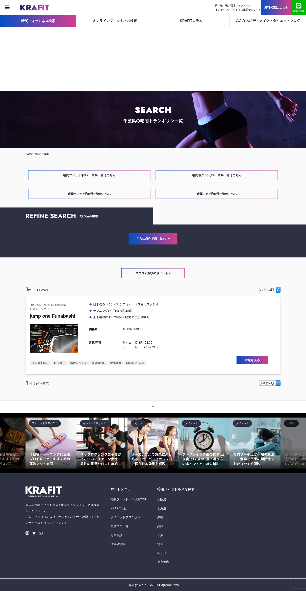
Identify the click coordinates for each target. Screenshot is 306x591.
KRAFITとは (118, 508)
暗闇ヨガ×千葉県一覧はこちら (217, 194)
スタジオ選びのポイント (153, 273)
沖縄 (160, 517)
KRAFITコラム (191, 21)
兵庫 (160, 526)
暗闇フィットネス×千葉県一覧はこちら (89, 175)
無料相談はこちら (276, 7)
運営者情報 (117, 544)
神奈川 (161, 553)
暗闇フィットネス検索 (38, 21)
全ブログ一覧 (119, 526)
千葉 (160, 535)
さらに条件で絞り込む (153, 238)
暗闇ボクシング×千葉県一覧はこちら (216, 175)
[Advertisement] (153, 59)
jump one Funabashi (52, 316)
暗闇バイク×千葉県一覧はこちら (89, 194)
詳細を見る (252, 360)
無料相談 (116, 535)
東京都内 (163, 562)
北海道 (161, 508)
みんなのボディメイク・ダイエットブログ (267, 21)
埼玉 (160, 544)
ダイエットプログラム (125, 517)
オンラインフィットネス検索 (115, 21)
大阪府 (161, 499)
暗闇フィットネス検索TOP (128, 499)
